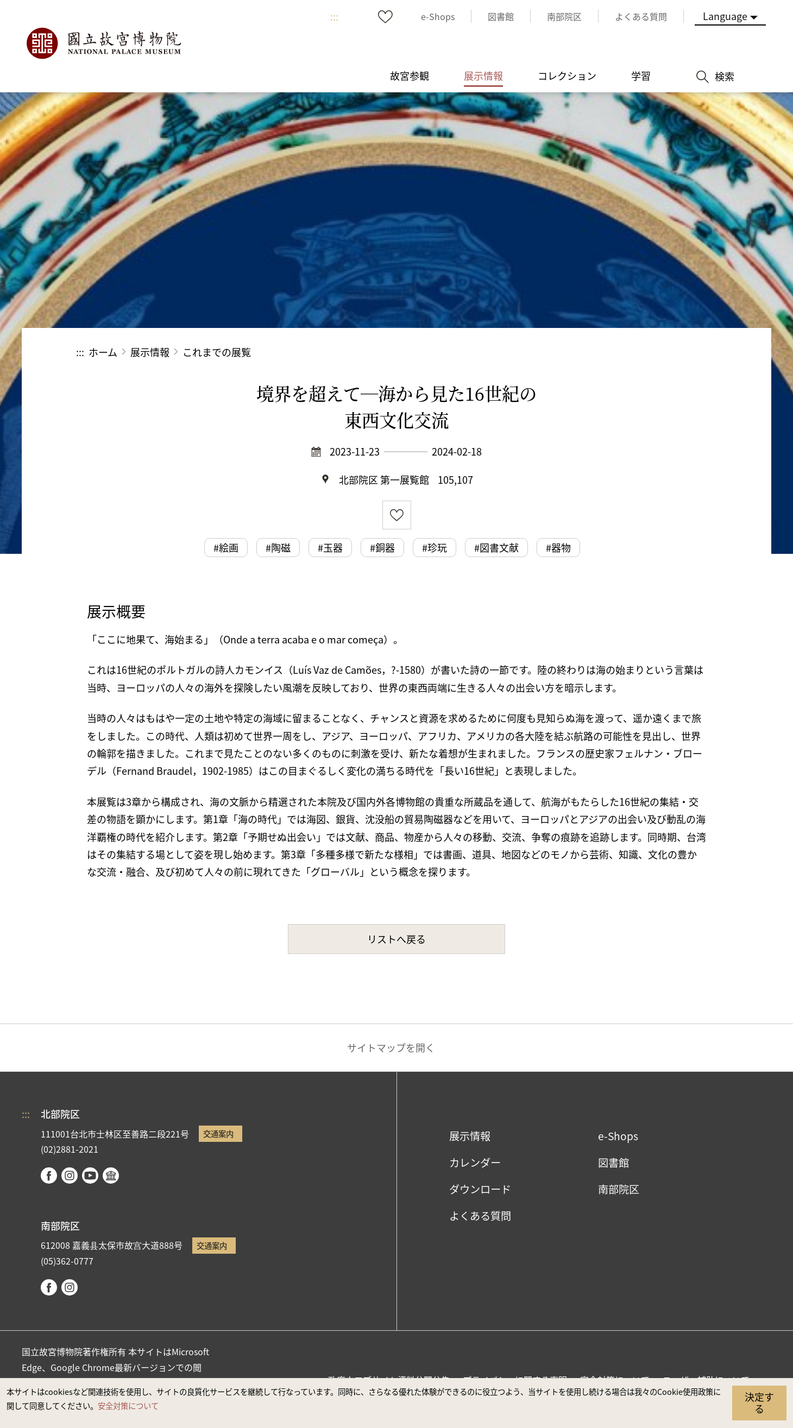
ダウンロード (480, 1189)
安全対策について (128, 1405)
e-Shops (618, 1135)
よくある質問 (480, 1215)
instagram (69, 1175)
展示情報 (149, 352)
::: (334, 16)
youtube (90, 1175)
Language (725, 16)
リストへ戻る (396, 939)
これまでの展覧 (216, 352)
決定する (759, 1402)
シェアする (598, 352)
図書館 (613, 1162)
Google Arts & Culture (111, 1175)
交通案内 (218, 1133)
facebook (49, 1175)
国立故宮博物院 (103, 43)
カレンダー (475, 1162)
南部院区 (618, 1189)
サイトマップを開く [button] (391, 1047)
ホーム (103, 352)
